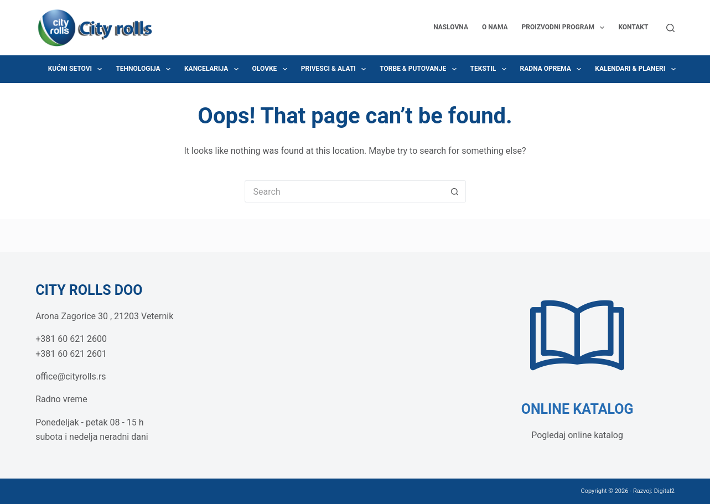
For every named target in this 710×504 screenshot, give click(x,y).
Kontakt (633, 27)
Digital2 (664, 491)
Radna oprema (553, 69)
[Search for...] (344, 191)
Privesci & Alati (335, 69)
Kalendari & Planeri (637, 69)
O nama (495, 27)
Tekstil (490, 69)
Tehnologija (145, 69)
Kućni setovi (77, 69)
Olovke (272, 69)
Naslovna (450, 27)
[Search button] (455, 191)
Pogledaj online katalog (577, 435)
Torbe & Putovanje (420, 69)
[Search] (670, 28)
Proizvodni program (565, 27)
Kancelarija (213, 69)
